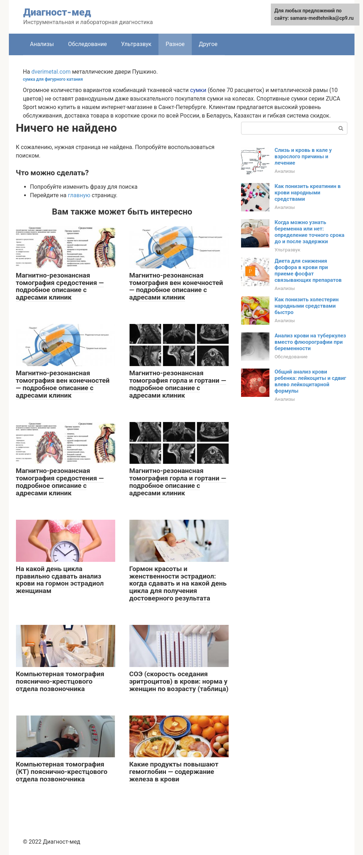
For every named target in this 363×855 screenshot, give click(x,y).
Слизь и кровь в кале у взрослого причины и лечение (303, 156)
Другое (208, 44)
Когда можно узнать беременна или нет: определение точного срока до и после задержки (310, 232)
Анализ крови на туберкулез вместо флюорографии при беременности (310, 342)
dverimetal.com (51, 71)
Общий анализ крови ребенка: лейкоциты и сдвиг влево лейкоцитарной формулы (310, 381)
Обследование (87, 44)
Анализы (42, 44)
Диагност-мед (57, 12)
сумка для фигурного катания (53, 79)
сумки (198, 90)
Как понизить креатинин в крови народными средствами (308, 192)
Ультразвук (136, 44)
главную (79, 195)
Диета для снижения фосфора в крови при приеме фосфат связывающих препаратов (308, 270)
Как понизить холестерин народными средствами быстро (307, 305)
